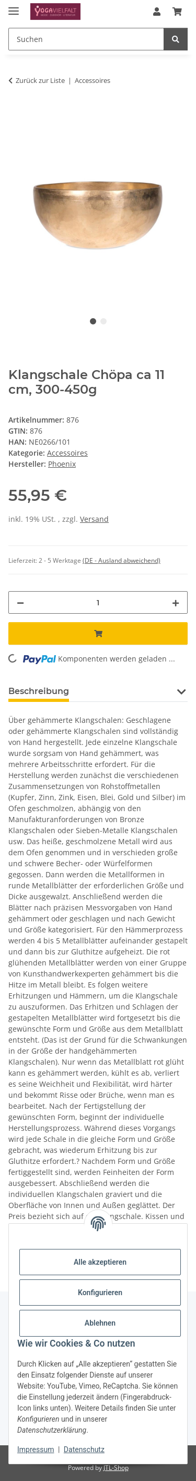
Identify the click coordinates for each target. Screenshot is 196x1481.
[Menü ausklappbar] (13, 6)
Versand (94, 519)
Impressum (35, 1449)
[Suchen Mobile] (86, 39)
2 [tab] (103, 321)
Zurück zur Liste (40, 80)
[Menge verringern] (20, 602)
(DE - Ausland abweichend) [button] (121, 560)
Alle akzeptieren (100, 1262)
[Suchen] (176, 39)
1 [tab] (93, 321)
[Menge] (98, 602)
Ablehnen (100, 1323)
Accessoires (67, 453)
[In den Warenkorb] (16, 113)
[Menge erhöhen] (175, 602)
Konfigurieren (100, 1292)
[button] (156, 11)
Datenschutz (84, 1449)
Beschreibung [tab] (38, 691)
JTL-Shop (116, 1467)
